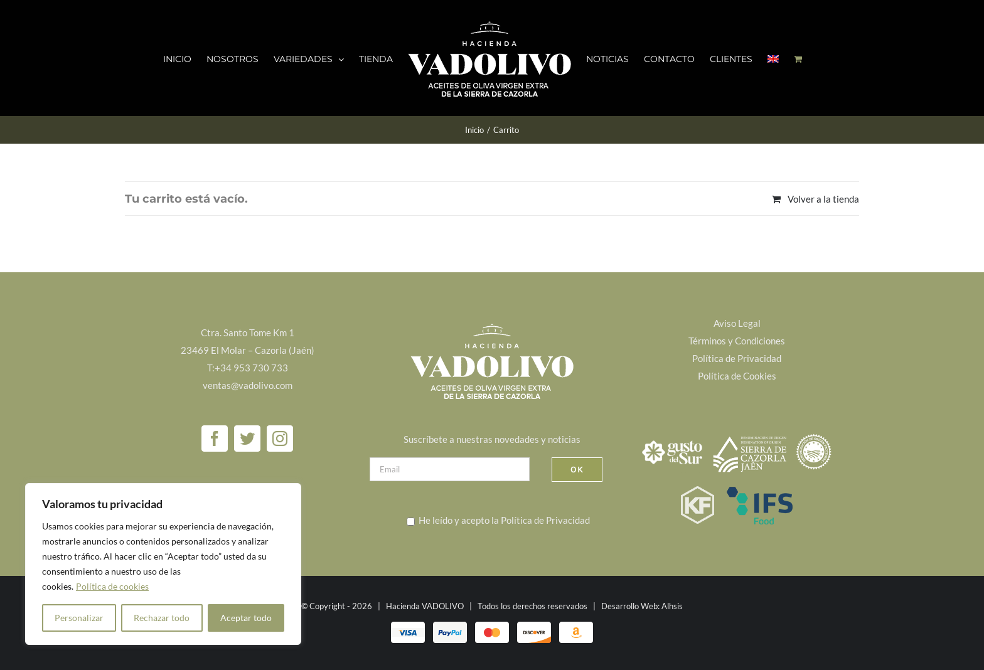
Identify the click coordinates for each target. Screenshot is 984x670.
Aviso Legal (737, 323)
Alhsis (672, 606)
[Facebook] (214, 438)
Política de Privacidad (545, 520)
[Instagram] (280, 438)
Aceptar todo (246, 617)
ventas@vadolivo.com (247, 385)
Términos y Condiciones (736, 340)
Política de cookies (112, 586)
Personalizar (79, 617)
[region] (163, 564)
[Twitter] (247, 438)
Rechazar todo (162, 617)
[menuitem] (773, 58)
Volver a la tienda (823, 199)
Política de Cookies (737, 375)
